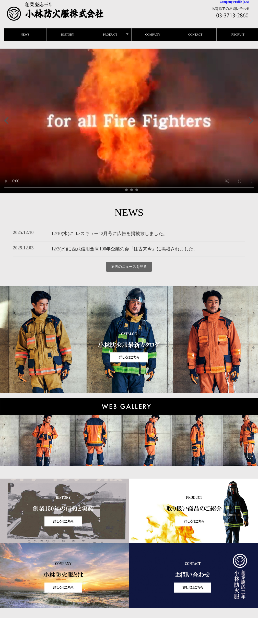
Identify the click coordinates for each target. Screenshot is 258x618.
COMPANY (152, 34)
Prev (7, 121)
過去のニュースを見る (129, 267)
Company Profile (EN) (234, 2)
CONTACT (195, 34)
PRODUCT (110, 34)
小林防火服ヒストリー (129, 121)
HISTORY (67, 34)
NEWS (25, 34)
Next (251, 121)
